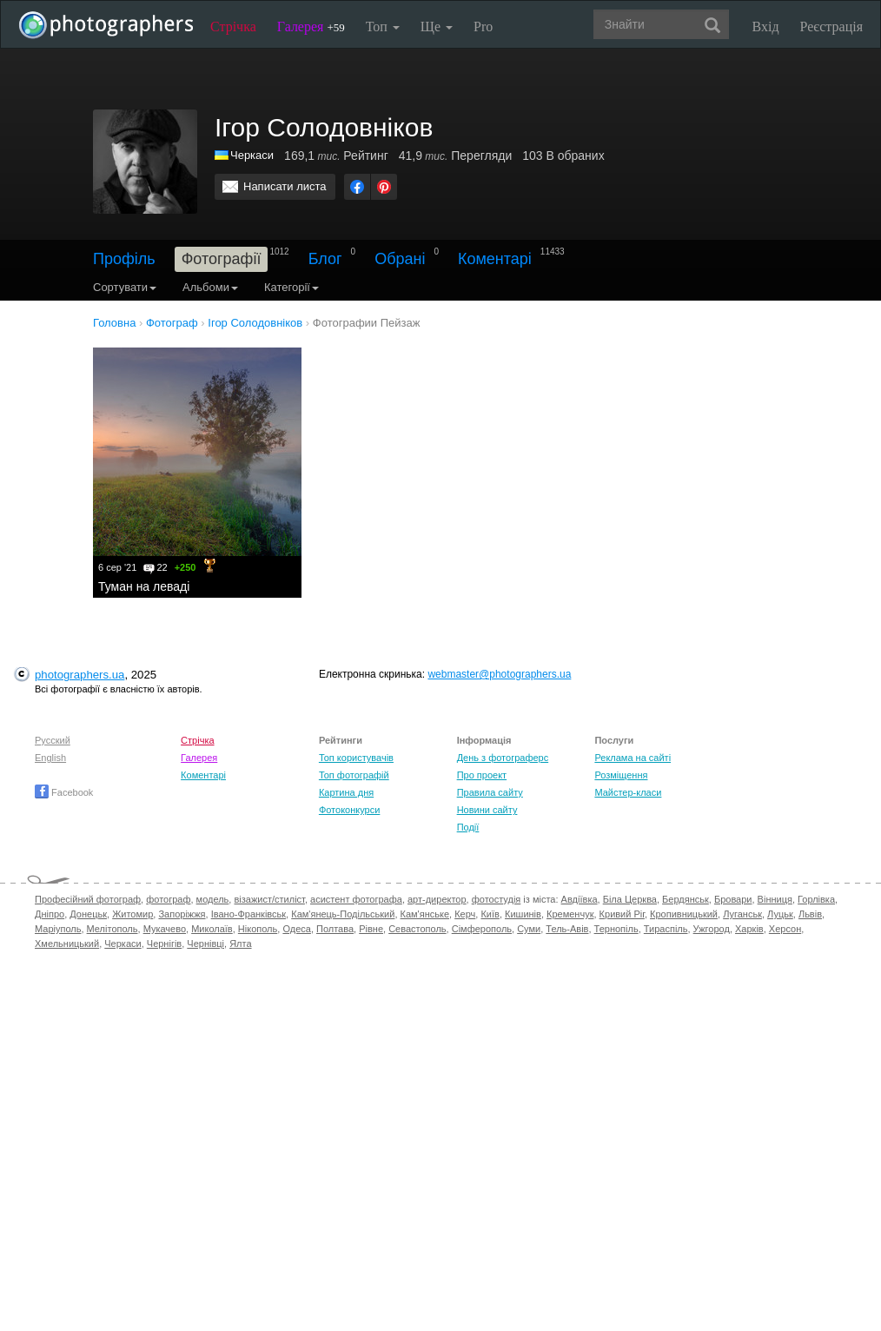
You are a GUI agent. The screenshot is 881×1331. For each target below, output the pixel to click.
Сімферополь (482, 929)
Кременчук (569, 914)
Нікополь (257, 929)
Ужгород (711, 929)
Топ (383, 26)
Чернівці (205, 943)
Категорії (291, 287)
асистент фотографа (356, 899)
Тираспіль (666, 929)
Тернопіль (616, 929)
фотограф (168, 899)
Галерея (311, 26)
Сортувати (124, 287)
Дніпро (49, 914)
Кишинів (523, 914)
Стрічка (233, 26)
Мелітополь (112, 929)
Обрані (399, 259)
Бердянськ (685, 899)
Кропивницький (684, 914)
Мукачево (164, 929)
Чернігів (164, 943)
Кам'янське (425, 914)
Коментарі (495, 259)
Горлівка (816, 899)
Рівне (371, 929)
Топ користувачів (356, 757)
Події (468, 827)
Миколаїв (212, 929)
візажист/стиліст (269, 899)
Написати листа (285, 186)
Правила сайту (490, 792)
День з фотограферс (503, 757)
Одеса (296, 929)
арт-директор (437, 899)
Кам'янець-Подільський (342, 914)
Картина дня (346, 792)
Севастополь (417, 929)
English (50, 757)
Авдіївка (579, 899)
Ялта (240, 943)
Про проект (482, 775)
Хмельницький (67, 943)
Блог (325, 259)
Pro (483, 26)
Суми (528, 929)
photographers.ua (79, 674)
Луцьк (780, 914)
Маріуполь (58, 929)
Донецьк (88, 914)
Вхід (765, 26)
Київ (489, 914)
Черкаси (252, 155)
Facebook (64, 792)
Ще (437, 26)
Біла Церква (630, 899)
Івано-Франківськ (248, 914)
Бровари (733, 899)
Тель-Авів (567, 929)
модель (212, 899)
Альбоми (210, 287)
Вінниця (775, 899)
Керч (464, 914)
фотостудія (496, 899)
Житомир (132, 914)
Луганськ (742, 914)
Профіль (124, 259)
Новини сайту (487, 810)
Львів (810, 914)
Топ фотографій (354, 775)
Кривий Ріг (622, 914)
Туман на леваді (143, 586)
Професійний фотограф (88, 899)
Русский (52, 740)
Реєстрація (831, 26)
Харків (749, 929)
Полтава (335, 929)
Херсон (785, 929)
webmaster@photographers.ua (499, 674)
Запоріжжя (181, 914)
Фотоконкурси (349, 810)
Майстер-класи (627, 792)
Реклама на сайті (632, 757)
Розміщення (620, 775)
